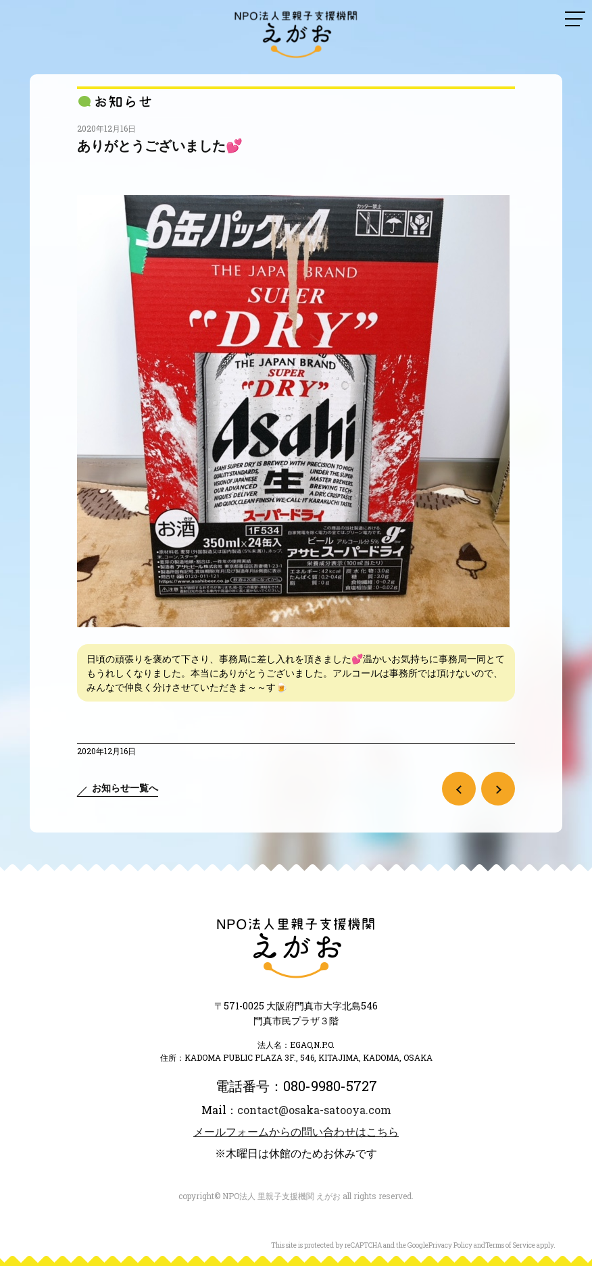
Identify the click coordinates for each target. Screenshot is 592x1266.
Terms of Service (510, 1245)
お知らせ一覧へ (125, 787)
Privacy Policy (450, 1245)
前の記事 (459, 789)
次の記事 (498, 789)
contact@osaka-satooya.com (314, 1110)
